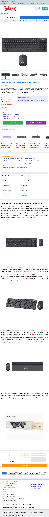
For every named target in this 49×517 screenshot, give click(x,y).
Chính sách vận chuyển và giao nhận (10, 481)
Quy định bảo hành (7, 491)
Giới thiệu (42, 3)
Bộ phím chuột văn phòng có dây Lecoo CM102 (21, 144)
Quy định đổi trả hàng (5, 3)
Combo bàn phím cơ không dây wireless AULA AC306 (7, 144)
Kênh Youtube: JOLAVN (35, 488)
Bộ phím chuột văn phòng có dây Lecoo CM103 (35, 144)
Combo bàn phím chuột (13, 20)
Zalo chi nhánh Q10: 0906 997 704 (38, 486)
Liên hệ (37, 3)
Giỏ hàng (45, 8)
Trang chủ (4, 21)
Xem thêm (24, 195)
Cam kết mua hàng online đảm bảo (18, 3)
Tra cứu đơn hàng (30, 3)
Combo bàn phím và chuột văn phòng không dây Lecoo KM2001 (33, 20)
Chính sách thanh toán (7, 485)
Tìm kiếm (37, 8)
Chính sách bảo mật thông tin (9, 483)
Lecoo (8, 97)
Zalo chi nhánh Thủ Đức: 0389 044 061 (39, 484)
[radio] (6, 459)
